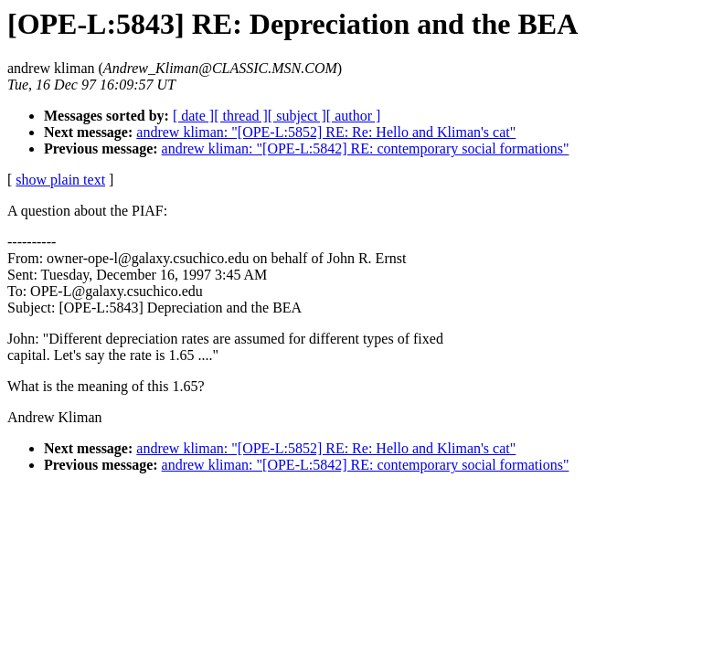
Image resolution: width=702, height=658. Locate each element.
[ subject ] (297, 115)
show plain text (60, 179)
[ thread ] (241, 115)
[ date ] (193, 115)
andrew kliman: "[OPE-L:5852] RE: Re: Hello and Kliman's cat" (326, 132)
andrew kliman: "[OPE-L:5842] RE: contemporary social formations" (365, 148)
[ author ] (353, 115)
